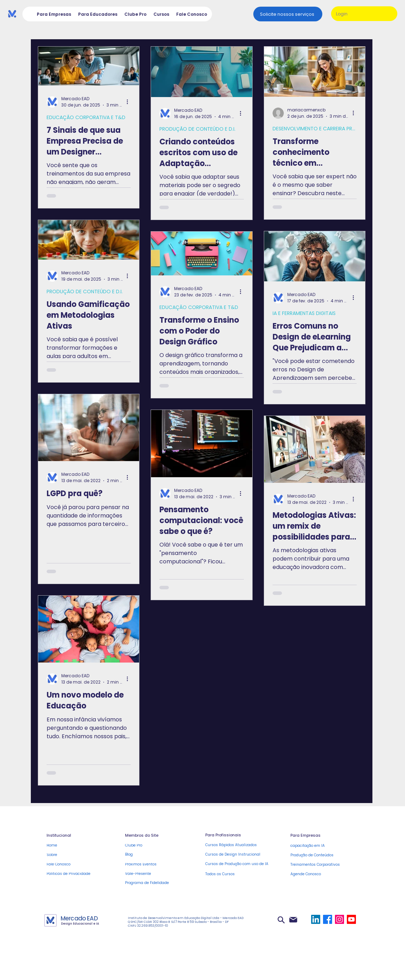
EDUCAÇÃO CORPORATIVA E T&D (86, 118)
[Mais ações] (129, 102)
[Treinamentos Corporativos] (325, 865)
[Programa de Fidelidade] (154, 883)
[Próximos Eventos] (154, 864)
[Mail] (293, 919)
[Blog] (154, 854)
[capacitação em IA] (320, 846)
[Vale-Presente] (154, 873)
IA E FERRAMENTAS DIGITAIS (304, 313)
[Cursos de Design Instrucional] (235, 854)
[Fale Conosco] (76, 864)
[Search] (281, 919)
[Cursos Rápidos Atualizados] (235, 845)
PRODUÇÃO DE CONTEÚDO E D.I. (197, 129)
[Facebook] (327, 919)
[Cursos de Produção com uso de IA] (240, 864)
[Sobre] (76, 854)
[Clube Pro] (154, 845)
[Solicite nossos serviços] (287, 14)
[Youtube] (351, 919)
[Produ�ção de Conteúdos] (320, 855)
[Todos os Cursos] (240, 874)
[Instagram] (339, 919)
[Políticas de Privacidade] (76, 873)
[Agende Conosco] (325, 874)
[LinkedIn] (315, 919)
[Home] (76, 845)
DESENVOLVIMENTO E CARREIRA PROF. (315, 129)
